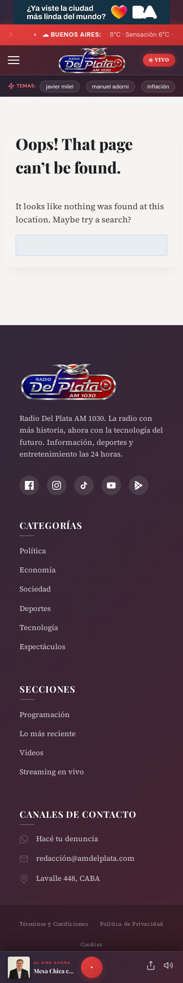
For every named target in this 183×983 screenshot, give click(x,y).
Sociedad (35, 589)
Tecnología (39, 627)
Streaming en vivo (52, 771)
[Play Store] (138, 485)
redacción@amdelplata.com (85, 858)
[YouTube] (111, 485)
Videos (31, 752)
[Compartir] (151, 968)
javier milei (59, 86)
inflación (158, 86)
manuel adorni (110, 86)
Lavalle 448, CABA (68, 878)
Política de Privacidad (131, 924)
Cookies (91, 944)
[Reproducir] (91, 967)
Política (33, 551)
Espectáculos (42, 646)
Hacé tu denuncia (67, 838)
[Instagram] (56, 485)
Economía (38, 570)
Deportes (35, 608)
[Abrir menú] (14, 60)
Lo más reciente (48, 733)
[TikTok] (84, 485)
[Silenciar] (168, 968)
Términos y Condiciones (54, 924)
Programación (45, 714)
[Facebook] (29, 485)
